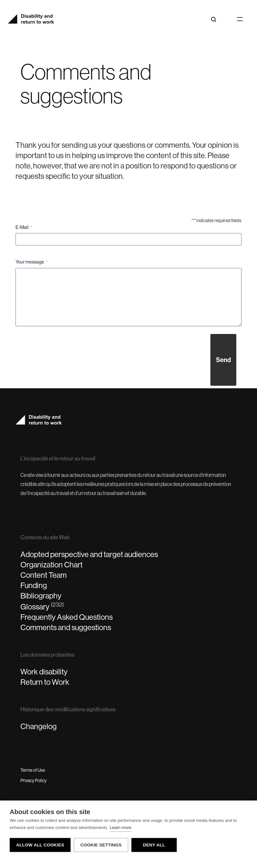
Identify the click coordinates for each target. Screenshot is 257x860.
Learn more (120, 827)
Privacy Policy (33, 780)
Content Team (43, 575)
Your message (31, 262)
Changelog (38, 726)
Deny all (154, 845)
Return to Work (44, 682)
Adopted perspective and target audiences (89, 554)
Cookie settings (101, 845)
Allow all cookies (40, 845)
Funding (33, 585)
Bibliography (40, 595)
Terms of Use (32, 770)
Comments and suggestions (65, 627)
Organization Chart (51, 564)
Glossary (42, 606)
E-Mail (24, 227)
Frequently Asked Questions (66, 617)
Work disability (44, 671)
